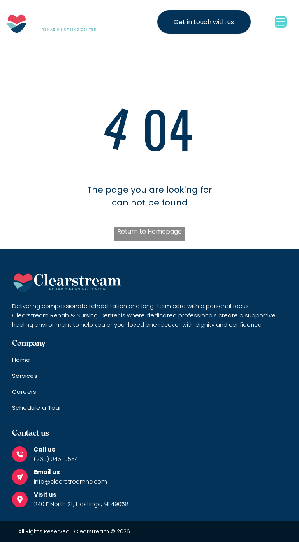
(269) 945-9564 (55, 459)
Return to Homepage (149, 231)
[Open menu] (281, 22)
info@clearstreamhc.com (70, 481)
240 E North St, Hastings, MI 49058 (81, 504)
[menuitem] (149, 363)
